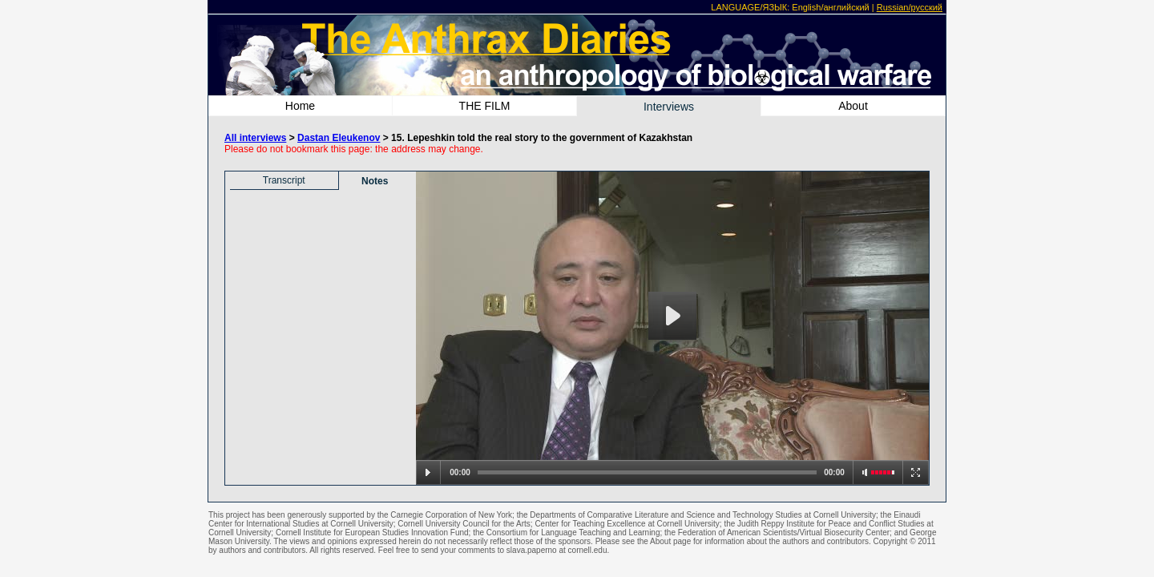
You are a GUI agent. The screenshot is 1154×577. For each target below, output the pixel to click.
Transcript (284, 180)
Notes (374, 181)
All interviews (255, 137)
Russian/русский (909, 7)
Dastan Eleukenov (338, 137)
